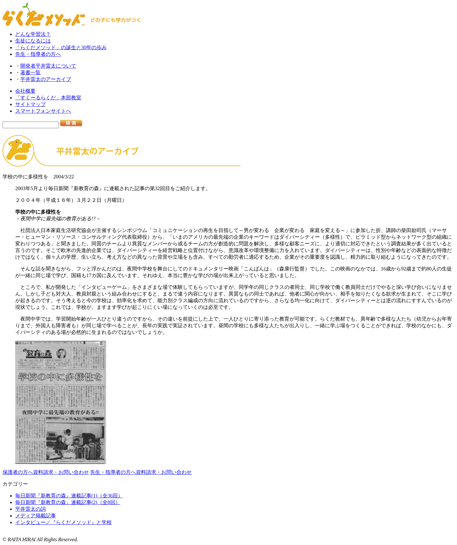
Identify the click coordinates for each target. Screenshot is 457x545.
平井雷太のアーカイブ (45, 79)
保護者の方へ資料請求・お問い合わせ (46, 472)
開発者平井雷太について (48, 66)
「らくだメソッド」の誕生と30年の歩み (61, 47)
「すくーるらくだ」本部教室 (48, 97)
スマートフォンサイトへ (43, 111)
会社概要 (25, 91)
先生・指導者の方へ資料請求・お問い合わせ (141, 472)
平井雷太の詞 (30, 509)
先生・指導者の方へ (38, 54)
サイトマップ (30, 104)
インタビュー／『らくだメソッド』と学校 (63, 522)
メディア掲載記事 (35, 515)
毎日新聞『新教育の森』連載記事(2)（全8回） (67, 502)
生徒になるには (33, 40)
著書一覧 (30, 72)
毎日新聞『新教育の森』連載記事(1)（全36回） (69, 495)
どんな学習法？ (33, 34)
